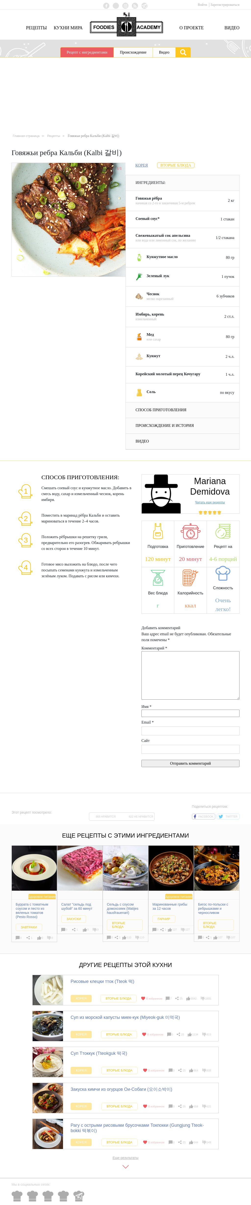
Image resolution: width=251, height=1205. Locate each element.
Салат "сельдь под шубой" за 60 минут (76, 907)
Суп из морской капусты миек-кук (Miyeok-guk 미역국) (125, 1017)
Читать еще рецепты (210, 502)
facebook (203, 816)
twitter (228, 816)
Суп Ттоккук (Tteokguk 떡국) (99, 1053)
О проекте (191, 27)
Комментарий (154, 648)
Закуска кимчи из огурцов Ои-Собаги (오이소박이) (121, 1089)
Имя (146, 707)
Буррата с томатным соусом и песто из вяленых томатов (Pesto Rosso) (32, 911)
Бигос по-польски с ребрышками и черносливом (213, 909)
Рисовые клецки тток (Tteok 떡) (102, 981)
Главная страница (27, 136)
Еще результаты (125, 1158)
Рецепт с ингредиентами (87, 52)
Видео (232, 27)
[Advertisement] (125, 94)
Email (147, 722)
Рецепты (36, 27)
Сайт (145, 741)
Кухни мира (68, 27)
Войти (203, 5)
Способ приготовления (161, 410)
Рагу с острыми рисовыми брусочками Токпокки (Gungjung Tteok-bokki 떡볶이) (137, 1128)
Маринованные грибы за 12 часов (169, 907)
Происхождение (133, 52)
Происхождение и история (165, 425)
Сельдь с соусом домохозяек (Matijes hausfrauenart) (122, 909)
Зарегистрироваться (225, 5)
